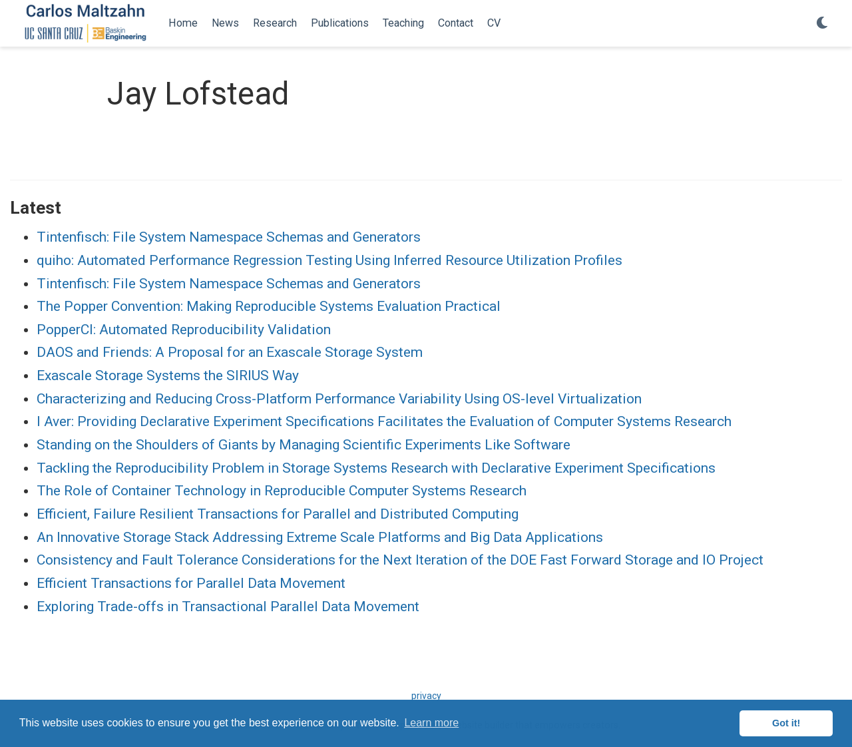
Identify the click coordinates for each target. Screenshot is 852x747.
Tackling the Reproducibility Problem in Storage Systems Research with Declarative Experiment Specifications (376, 468)
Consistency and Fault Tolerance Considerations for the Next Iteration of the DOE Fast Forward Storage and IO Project (400, 560)
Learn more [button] (431, 722)
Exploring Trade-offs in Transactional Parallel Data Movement (228, 607)
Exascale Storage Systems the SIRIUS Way (168, 375)
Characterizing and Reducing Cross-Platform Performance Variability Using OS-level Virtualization (339, 399)
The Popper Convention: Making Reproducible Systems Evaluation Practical (269, 306)
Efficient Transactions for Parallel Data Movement (191, 583)
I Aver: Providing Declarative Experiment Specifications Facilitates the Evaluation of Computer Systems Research (384, 421)
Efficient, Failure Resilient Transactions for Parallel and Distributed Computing (278, 514)
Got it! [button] (786, 723)
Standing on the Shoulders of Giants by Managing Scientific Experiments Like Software (303, 445)
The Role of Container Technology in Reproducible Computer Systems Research (282, 491)
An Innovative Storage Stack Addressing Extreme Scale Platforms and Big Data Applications (320, 537)
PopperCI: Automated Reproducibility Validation (184, 330)
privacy (426, 695)
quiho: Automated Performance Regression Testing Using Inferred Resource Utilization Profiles (329, 260)
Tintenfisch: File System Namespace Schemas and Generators (229, 237)
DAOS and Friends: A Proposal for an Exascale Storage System (230, 352)
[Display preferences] (822, 23)
